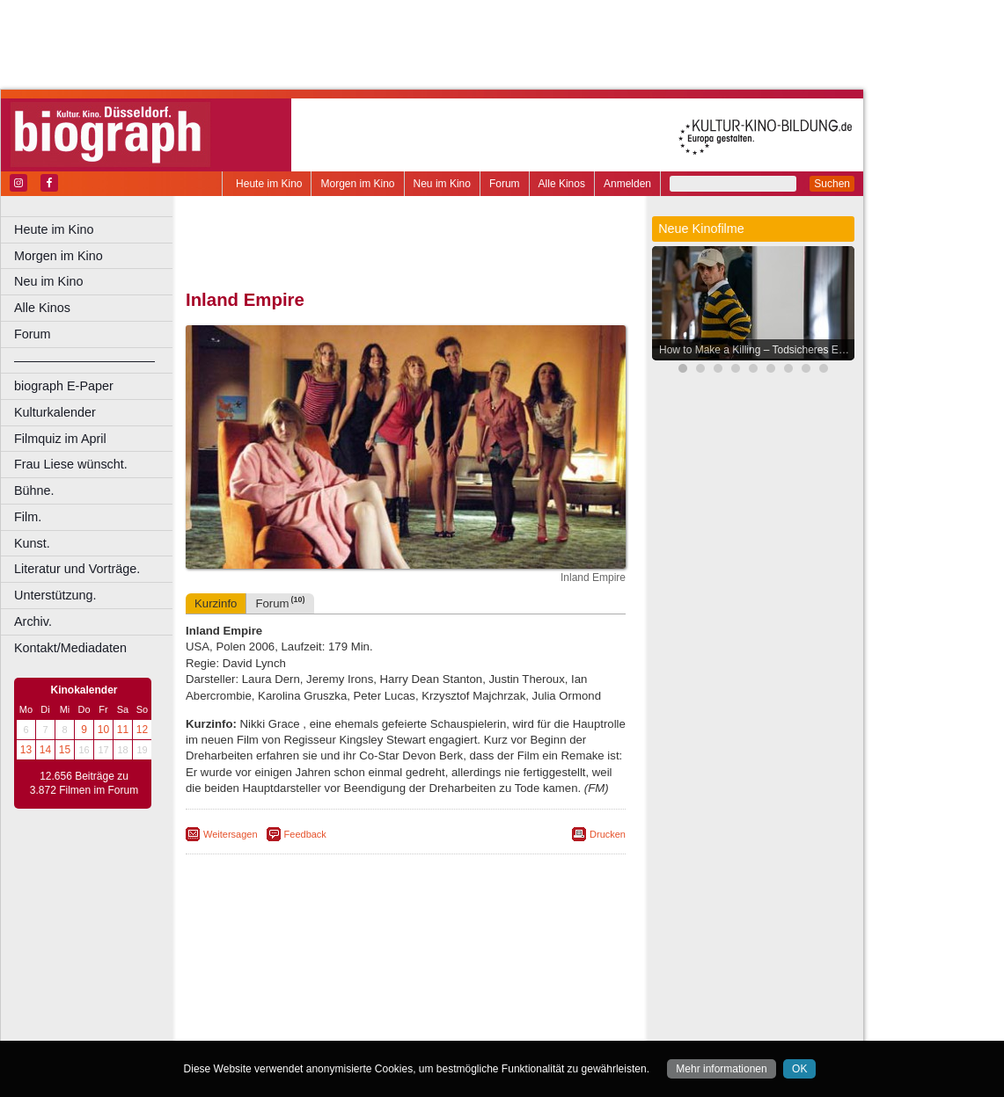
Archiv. (33, 621)
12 (142, 729)
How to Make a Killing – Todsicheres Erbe (756, 350)
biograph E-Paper (64, 386)
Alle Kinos (562, 184)
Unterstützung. (55, 595)
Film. (27, 517)
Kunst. (32, 543)
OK (799, 1069)
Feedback (305, 834)
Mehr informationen (721, 1069)
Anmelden (627, 184)
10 (103, 729)
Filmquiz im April (60, 439)
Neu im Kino (442, 184)
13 (26, 750)
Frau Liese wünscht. (71, 464)
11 (122, 729)
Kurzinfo (215, 603)
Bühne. (34, 490)
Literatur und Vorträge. (77, 569)
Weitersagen (230, 834)
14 (45, 750)
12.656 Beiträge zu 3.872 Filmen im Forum (84, 783)
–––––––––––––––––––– (84, 360)
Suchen (832, 184)
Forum (504, 184)
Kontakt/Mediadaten (70, 648)
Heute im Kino (269, 184)
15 (64, 750)
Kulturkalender (55, 412)
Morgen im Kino (357, 184)
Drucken (608, 834)
